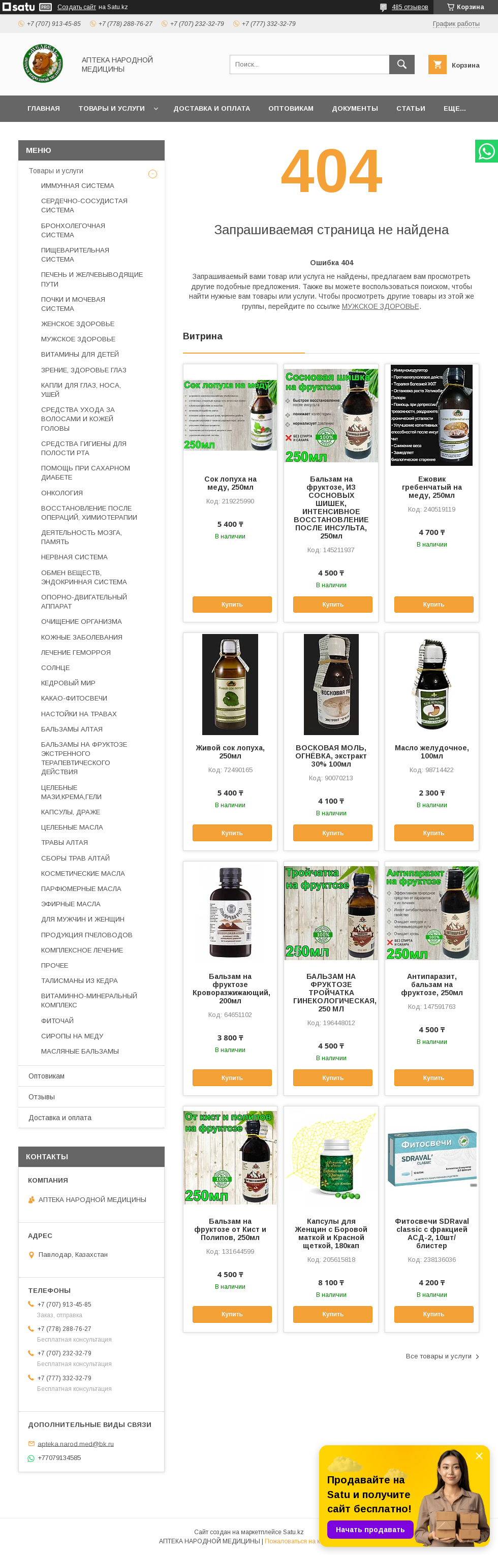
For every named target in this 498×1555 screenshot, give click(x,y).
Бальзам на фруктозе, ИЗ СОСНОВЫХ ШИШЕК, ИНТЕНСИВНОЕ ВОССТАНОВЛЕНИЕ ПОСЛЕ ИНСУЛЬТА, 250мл (331, 507)
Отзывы (41, 1097)
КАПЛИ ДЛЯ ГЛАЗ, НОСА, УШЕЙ (81, 390)
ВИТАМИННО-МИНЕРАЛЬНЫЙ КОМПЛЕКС (89, 1000)
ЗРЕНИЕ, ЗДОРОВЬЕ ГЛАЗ (84, 370)
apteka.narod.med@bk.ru (76, 1443)
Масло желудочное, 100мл (432, 752)
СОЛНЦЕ (55, 668)
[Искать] (402, 64)
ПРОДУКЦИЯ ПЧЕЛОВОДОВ (87, 935)
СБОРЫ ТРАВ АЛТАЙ (75, 858)
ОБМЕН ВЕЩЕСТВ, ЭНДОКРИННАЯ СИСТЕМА (84, 577)
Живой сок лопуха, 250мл (230, 752)
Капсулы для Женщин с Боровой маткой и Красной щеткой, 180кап (331, 1233)
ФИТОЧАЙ (57, 1021)
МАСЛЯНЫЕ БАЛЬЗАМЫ (80, 1051)
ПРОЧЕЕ (54, 965)
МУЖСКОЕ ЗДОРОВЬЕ (380, 306)
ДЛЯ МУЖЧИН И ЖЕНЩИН (82, 919)
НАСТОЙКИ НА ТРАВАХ (79, 714)
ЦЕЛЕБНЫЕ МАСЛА (72, 827)
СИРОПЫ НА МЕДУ (72, 1036)
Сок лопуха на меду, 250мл (230, 483)
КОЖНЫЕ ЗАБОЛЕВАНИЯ (81, 637)
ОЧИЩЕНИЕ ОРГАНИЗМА (81, 621)
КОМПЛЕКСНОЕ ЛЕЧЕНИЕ (82, 950)
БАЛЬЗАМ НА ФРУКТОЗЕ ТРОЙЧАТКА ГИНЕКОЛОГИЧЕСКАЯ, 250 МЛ (330, 992)
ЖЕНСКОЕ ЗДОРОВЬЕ (77, 324)
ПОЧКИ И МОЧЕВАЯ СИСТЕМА (73, 304)
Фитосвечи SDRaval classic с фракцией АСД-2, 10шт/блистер (432, 1233)
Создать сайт (76, 7)
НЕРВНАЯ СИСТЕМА (74, 557)
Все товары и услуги (439, 1356)
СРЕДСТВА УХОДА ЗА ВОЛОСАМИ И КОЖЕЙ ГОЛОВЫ (78, 419)
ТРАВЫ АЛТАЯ (64, 842)
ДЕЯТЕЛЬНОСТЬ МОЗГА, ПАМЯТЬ (81, 537)
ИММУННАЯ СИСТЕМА (77, 185)
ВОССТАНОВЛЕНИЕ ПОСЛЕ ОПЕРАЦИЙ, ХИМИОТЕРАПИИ (89, 512)
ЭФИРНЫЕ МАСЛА (71, 904)
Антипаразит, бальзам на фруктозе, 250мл (432, 984)
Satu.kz (293, 1532)
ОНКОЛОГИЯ (62, 493)
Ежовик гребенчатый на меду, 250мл (432, 487)
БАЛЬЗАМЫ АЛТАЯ (72, 729)
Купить (232, 604)
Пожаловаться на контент (302, 1541)
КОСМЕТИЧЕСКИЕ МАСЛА (83, 873)
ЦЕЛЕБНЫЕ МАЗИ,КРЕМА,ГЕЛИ (71, 792)
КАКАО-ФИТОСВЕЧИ (74, 698)
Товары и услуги (111, 108)
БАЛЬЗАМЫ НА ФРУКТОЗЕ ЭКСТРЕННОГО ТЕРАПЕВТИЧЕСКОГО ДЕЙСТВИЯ (84, 758)
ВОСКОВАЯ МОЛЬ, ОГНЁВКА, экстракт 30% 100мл (331, 756)
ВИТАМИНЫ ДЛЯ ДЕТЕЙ (80, 354)
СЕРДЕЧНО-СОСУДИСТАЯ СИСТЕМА (84, 205)
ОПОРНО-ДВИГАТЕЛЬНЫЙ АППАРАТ (84, 601)
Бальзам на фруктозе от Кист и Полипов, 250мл (230, 1229)
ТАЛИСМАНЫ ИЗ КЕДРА (79, 981)
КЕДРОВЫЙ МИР (68, 683)
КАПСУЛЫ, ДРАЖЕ (70, 812)
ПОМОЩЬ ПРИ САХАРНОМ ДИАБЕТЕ (85, 472)
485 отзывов (410, 7)
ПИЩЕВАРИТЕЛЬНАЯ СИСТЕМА (75, 254)
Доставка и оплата (211, 108)
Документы (355, 108)
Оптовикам (291, 108)
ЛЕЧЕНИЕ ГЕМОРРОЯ (76, 652)
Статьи (410, 108)
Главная (43, 108)
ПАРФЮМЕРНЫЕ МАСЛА (81, 889)
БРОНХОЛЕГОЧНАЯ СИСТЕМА (73, 230)
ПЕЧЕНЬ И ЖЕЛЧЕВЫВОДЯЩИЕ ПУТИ (92, 279)
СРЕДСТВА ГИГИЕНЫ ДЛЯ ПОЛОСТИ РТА (84, 448)
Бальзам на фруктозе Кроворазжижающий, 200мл (230, 988)
